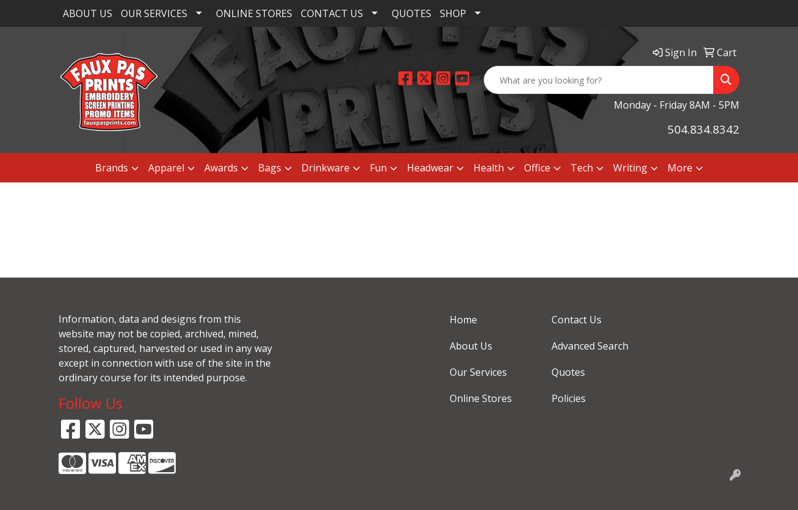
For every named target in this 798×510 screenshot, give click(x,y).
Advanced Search (590, 346)
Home (463, 319)
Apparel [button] (166, 167)
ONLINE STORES (254, 13)
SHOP (453, 13)
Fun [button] (378, 167)
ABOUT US (87, 13)
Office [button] (537, 167)
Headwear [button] (430, 167)
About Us (471, 346)
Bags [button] (269, 167)
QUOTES (411, 13)
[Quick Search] (599, 80)
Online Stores (481, 398)
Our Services (478, 372)
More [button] (679, 167)
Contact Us (577, 319)
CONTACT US (332, 13)
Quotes (568, 372)
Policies (569, 398)
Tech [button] (581, 167)
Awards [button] (221, 167)
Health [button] (488, 167)
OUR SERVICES (154, 13)
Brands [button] (111, 167)
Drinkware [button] (325, 167)
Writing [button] (630, 167)
